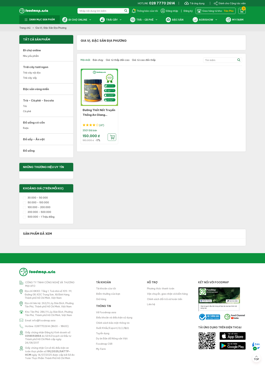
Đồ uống (29, 150)
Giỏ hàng (101, 299)
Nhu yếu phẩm (31, 55)
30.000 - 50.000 (35, 197)
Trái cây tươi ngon (35, 67)
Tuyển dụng (102, 333)
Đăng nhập (169, 11)
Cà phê (27, 111)
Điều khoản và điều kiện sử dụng (114, 317)
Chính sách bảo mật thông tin (113, 322)
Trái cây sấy (30, 77)
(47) (101, 125)
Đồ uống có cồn (34, 122)
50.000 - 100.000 (36, 202)
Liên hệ (151, 304)
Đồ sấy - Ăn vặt (34, 139)
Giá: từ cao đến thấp (144, 59)
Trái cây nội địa (31, 72)
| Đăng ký (187, 10)
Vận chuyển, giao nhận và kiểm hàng (167, 293)
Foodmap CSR (104, 343)
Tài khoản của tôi (106, 288)
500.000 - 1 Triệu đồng (38, 216)
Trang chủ (25, 27)
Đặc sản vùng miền (36, 89)
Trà (25, 106)
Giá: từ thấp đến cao (118, 59)
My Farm (101, 348)
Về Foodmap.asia (106, 312)
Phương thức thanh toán (160, 288)
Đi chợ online (32, 50)
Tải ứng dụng (194, 3)
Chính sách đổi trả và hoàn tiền (164, 299)
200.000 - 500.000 (37, 211)
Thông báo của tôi (145, 11)
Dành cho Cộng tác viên (230, 3)
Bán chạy (98, 59)
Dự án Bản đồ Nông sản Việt (112, 338)
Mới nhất (85, 59)
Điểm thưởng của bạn (108, 293)
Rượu (26, 127)
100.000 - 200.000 (36, 207)
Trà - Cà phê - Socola (38, 100)
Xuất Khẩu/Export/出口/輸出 (112, 327)
